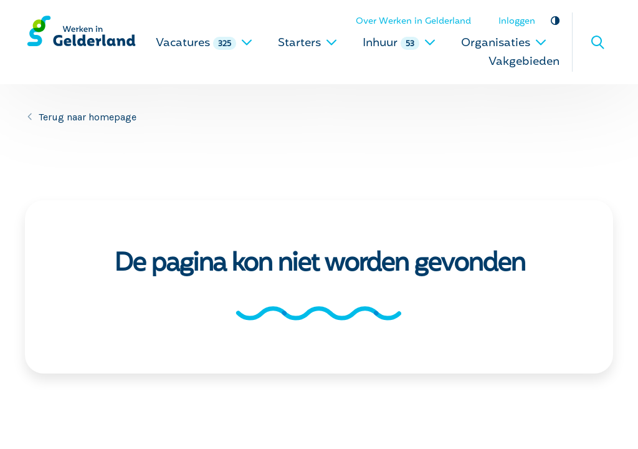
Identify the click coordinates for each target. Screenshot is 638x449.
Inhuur (399, 43)
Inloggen (516, 21)
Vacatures (204, 43)
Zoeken (597, 42)
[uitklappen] (246, 42)
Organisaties (504, 43)
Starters (308, 43)
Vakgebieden (523, 62)
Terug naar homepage (87, 117)
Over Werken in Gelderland (413, 21)
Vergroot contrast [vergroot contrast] (554, 20)
